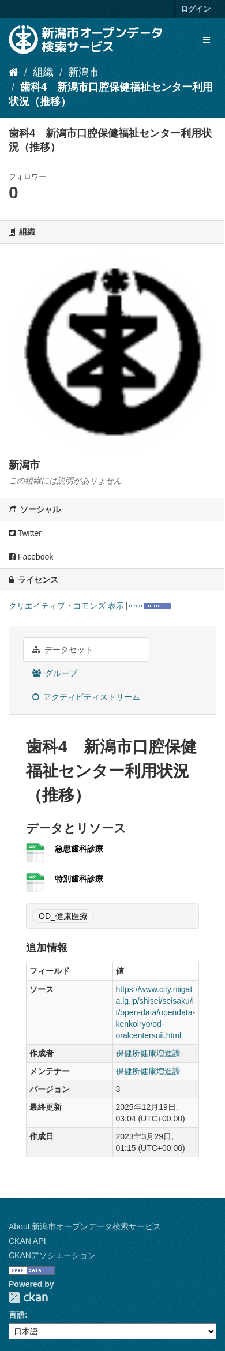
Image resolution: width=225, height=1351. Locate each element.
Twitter (25, 533)
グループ (54, 673)
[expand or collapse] (206, 39)
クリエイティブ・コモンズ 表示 (66, 605)
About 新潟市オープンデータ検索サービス (85, 1226)
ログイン (196, 9)
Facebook (31, 556)
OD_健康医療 (63, 916)
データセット (62, 649)
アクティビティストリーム (86, 696)
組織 (43, 72)
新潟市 (83, 72)
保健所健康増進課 (148, 1053)
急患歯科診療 (79, 848)
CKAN (28, 1297)
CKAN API (27, 1240)
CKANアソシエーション (52, 1255)
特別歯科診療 (79, 878)
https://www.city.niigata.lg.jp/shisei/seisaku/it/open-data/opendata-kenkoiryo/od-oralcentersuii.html (156, 1012)
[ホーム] (13, 72)
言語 (17, 1314)
